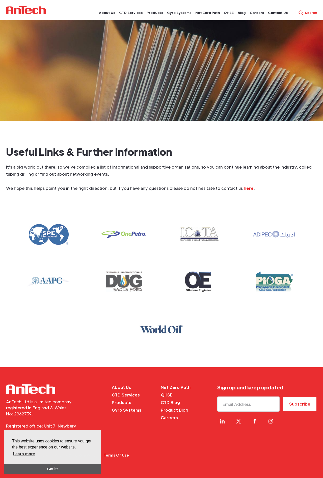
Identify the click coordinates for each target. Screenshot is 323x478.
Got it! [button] (52, 469)
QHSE (167, 394)
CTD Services (126, 394)
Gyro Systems (126, 410)
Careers (169, 417)
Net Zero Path (176, 387)
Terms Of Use (116, 455)
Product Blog (174, 410)
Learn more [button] (24, 454)
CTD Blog (170, 402)
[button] (107, 13)
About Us (121, 387)
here (249, 188)
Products (121, 402)
